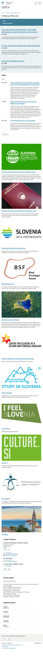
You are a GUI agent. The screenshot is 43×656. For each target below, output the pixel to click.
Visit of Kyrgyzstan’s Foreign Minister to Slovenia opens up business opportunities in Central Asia (24, 83)
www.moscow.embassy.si (11, 555)
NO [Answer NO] (9, 639)
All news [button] (5, 134)
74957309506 (8, 566)
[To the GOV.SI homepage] (8, 5)
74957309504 (8, 560)
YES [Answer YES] (4, 639)
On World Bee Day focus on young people (22, 120)
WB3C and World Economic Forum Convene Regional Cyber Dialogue (23, 102)
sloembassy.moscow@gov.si (11, 554)
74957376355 (8, 552)
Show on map (6, 549)
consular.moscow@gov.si (11, 561)
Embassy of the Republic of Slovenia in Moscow (12, 644)
